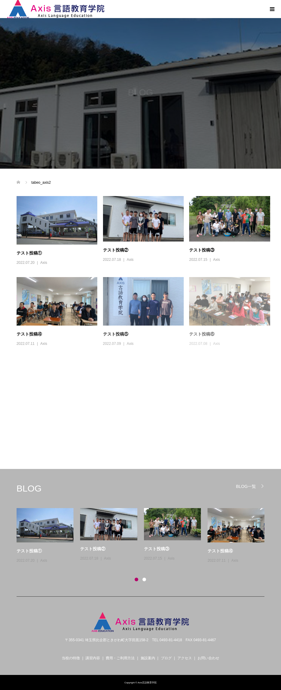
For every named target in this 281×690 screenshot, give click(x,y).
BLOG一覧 (246, 486)
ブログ (166, 658)
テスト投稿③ (201, 250)
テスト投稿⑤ (115, 334)
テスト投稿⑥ (201, 334)
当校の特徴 (71, 658)
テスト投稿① (29, 253)
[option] (144, 536)
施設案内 (148, 658)
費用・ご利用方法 (120, 658)
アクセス (184, 658)
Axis (43, 263)
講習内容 (93, 658)
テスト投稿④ (29, 334)
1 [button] (136, 579)
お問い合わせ (208, 658)
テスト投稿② (115, 250)
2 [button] (144, 579)
